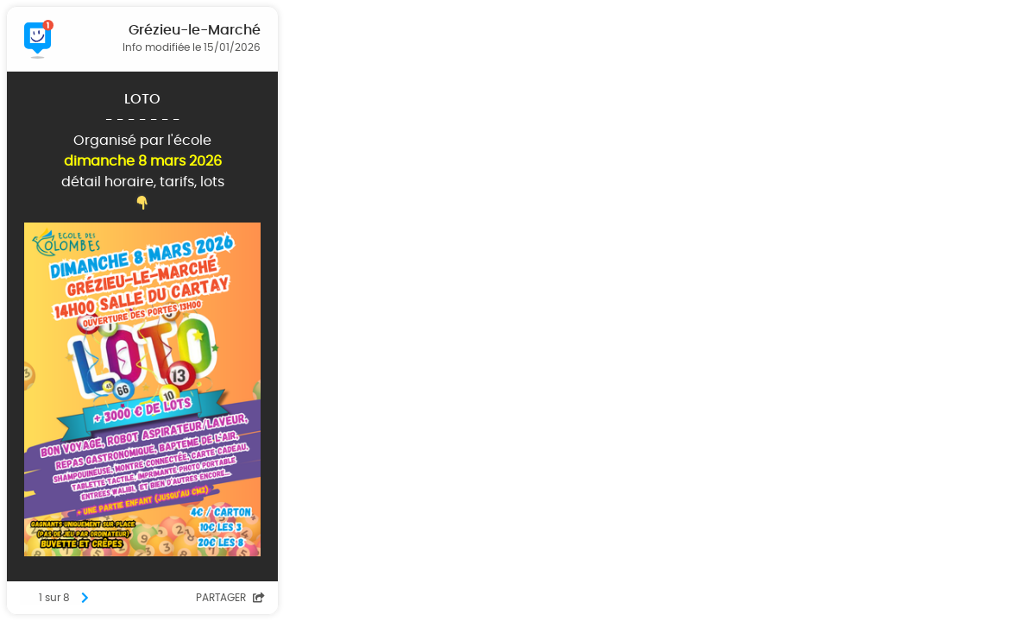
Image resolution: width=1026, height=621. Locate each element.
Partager (230, 598)
